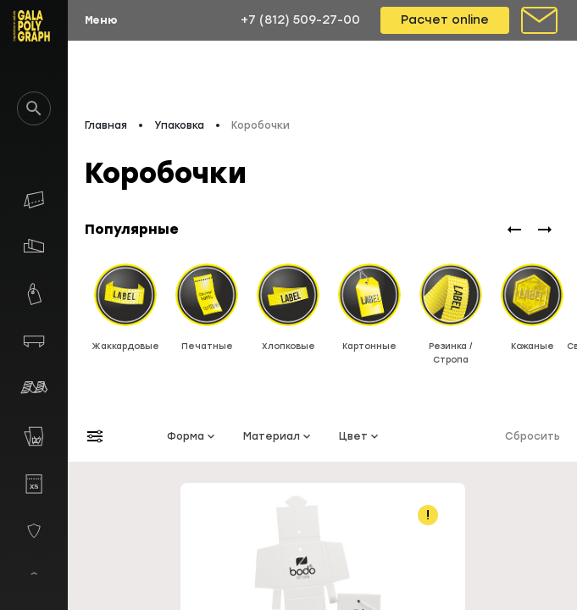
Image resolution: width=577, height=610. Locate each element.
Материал (278, 436)
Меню (101, 20)
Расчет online (445, 20)
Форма (192, 436)
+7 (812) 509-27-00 (300, 20)
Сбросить (532, 436)
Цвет (360, 436)
